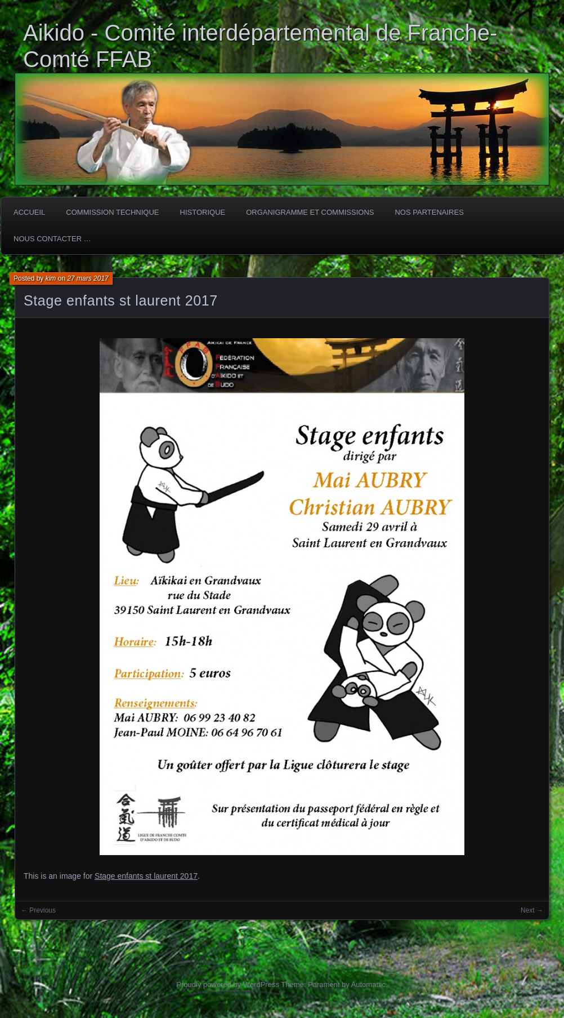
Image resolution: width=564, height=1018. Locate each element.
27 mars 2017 (87, 278)
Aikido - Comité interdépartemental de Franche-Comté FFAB (260, 46)
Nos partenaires (429, 212)
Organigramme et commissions (310, 212)
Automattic (368, 984)
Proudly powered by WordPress (227, 984)
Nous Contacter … (52, 238)
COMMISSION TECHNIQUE (112, 212)
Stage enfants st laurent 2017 (121, 300)
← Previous (38, 910)
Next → (532, 910)
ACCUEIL (29, 212)
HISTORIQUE (203, 212)
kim (51, 278)
